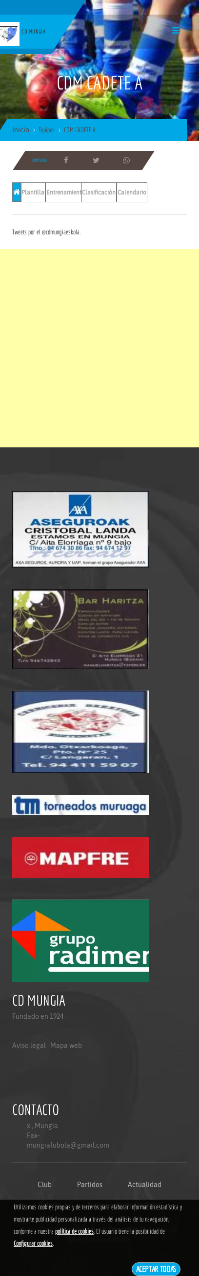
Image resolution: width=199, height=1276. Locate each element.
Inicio (20, 130)
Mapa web (66, 1045)
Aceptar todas (156, 1269)
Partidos (89, 1184)
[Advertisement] (99, 348)
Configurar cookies (33, 1243)
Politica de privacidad (34, 1084)
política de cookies (74, 1231)
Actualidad (144, 1184)
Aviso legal (29, 1045)
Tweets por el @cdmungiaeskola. (46, 232)
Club (45, 1184)
